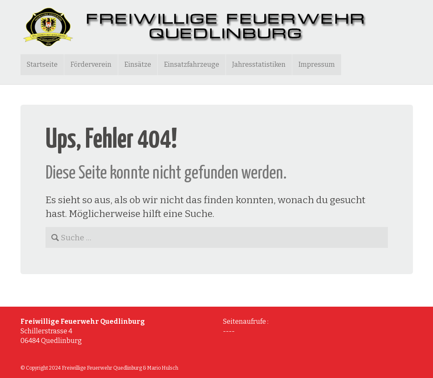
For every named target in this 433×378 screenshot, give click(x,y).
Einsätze (137, 64)
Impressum (317, 64)
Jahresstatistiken (259, 64)
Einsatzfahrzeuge (191, 64)
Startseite (42, 64)
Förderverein (91, 64)
